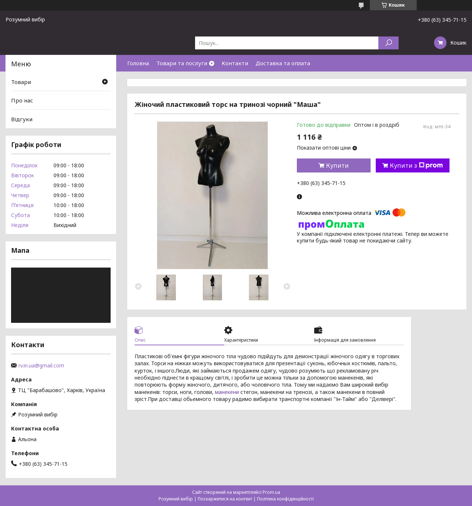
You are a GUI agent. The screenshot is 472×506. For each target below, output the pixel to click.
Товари (21, 82)
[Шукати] (388, 42)
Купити (337, 165)
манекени (227, 391)
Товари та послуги (181, 63)
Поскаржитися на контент (225, 499)
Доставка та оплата (283, 63)
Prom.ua (271, 492)
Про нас (22, 100)
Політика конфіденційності (285, 499)
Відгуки (21, 119)
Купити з (416, 165)
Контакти (235, 63)
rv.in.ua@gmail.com (41, 365)
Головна (138, 63)
